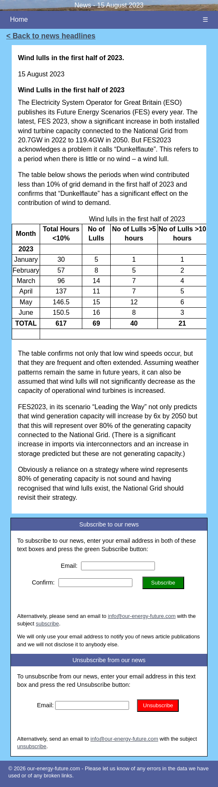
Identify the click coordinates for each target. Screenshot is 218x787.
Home (19, 19)
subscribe (47, 623)
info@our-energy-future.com (141, 616)
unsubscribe (31, 746)
